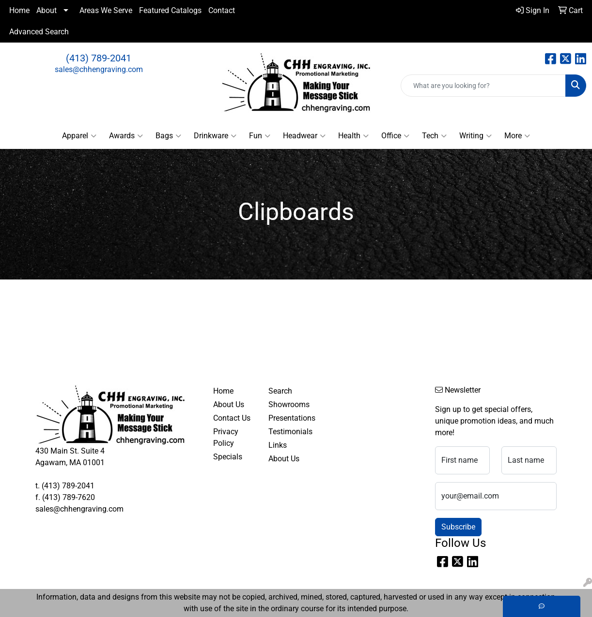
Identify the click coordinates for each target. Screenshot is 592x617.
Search (280, 391)
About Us (228, 404)
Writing (475, 136)
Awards (126, 136)
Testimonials (290, 431)
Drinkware (215, 136)
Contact (221, 10)
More (517, 136)
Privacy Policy (225, 437)
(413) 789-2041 (98, 58)
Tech (434, 136)
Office (395, 136)
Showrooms (289, 404)
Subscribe (458, 526)
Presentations (290, 418)
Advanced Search (39, 31)
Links (277, 445)
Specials (227, 456)
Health (353, 136)
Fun (259, 136)
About (46, 10)
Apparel (79, 136)
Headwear (304, 136)
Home (19, 10)
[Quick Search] (483, 85)
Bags (168, 136)
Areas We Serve (105, 10)
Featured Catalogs (170, 10)
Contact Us (231, 418)
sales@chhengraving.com (99, 69)
